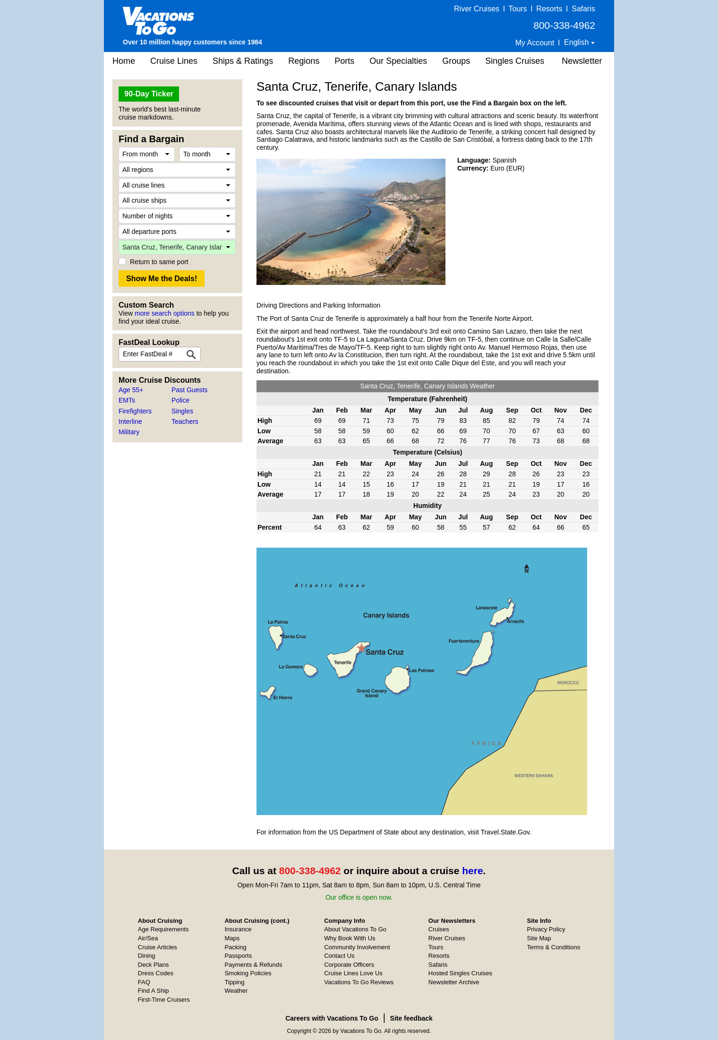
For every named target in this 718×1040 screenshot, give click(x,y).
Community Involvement (357, 947)
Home (123, 61)
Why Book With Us (349, 938)
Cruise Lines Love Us (353, 973)
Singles (182, 411)
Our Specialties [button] (398, 61)
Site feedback (411, 1018)
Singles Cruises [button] (514, 61)
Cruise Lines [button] (173, 61)
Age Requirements (163, 929)
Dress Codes (155, 973)
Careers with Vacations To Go (331, 1018)
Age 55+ (131, 390)
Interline (130, 421)
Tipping (234, 982)
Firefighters (135, 411)
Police (180, 400)
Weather (236, 990)
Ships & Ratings (243, 61)
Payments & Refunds (253, 964)
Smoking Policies (247, 973)
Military (129, 432)
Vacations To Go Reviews (358, 982)
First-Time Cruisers (164, 999)
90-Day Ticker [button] (148, 94)
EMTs (127, 400)
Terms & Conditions (554, 947)
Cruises (438, 929)
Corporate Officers (349, 964)
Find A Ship (153, 990)
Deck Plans (153, 964)
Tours (517, 9)
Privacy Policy (546, 929)
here (472, 870)
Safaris (583, 9)
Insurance (237, 929)
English (577, 42)
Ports (344, 61)
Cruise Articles (157, 947)
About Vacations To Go (355, 929)
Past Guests (189, 390)
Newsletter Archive (453, 982)
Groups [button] (456, 61)
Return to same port (159, 262)
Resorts (549, 9)
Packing (235, 947)
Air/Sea (148, 938)
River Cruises (476, 9)
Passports (238, 955)
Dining (146, 955)
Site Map (539, 938)
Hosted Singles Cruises (460, 973)
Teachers (184, 421)
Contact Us (339, 955)
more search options (165, 313)
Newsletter (582, 61)
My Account (535, 43)
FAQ (144, 982)
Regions (303, 61)
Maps (231, 938)
